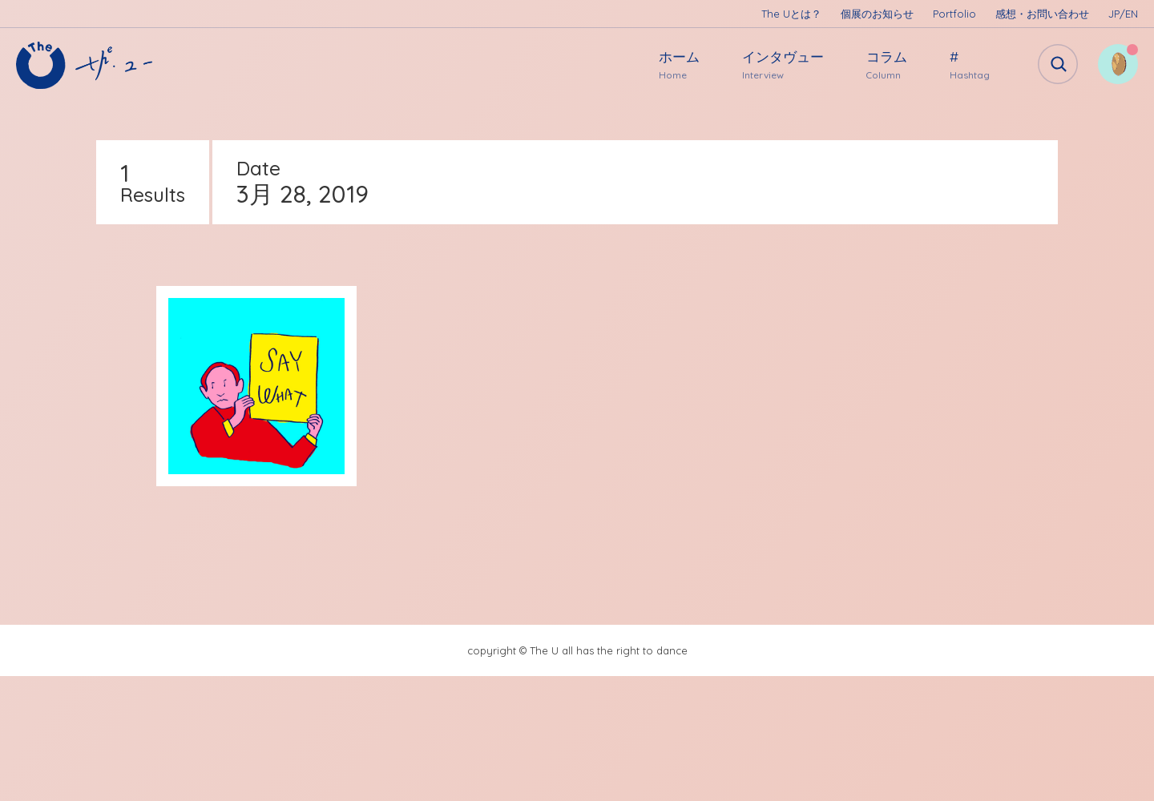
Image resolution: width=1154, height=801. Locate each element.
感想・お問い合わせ (1042, 13)
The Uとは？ (791, 13)
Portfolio (954, 13)
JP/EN (1123, 13)
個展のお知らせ (877, 13)
